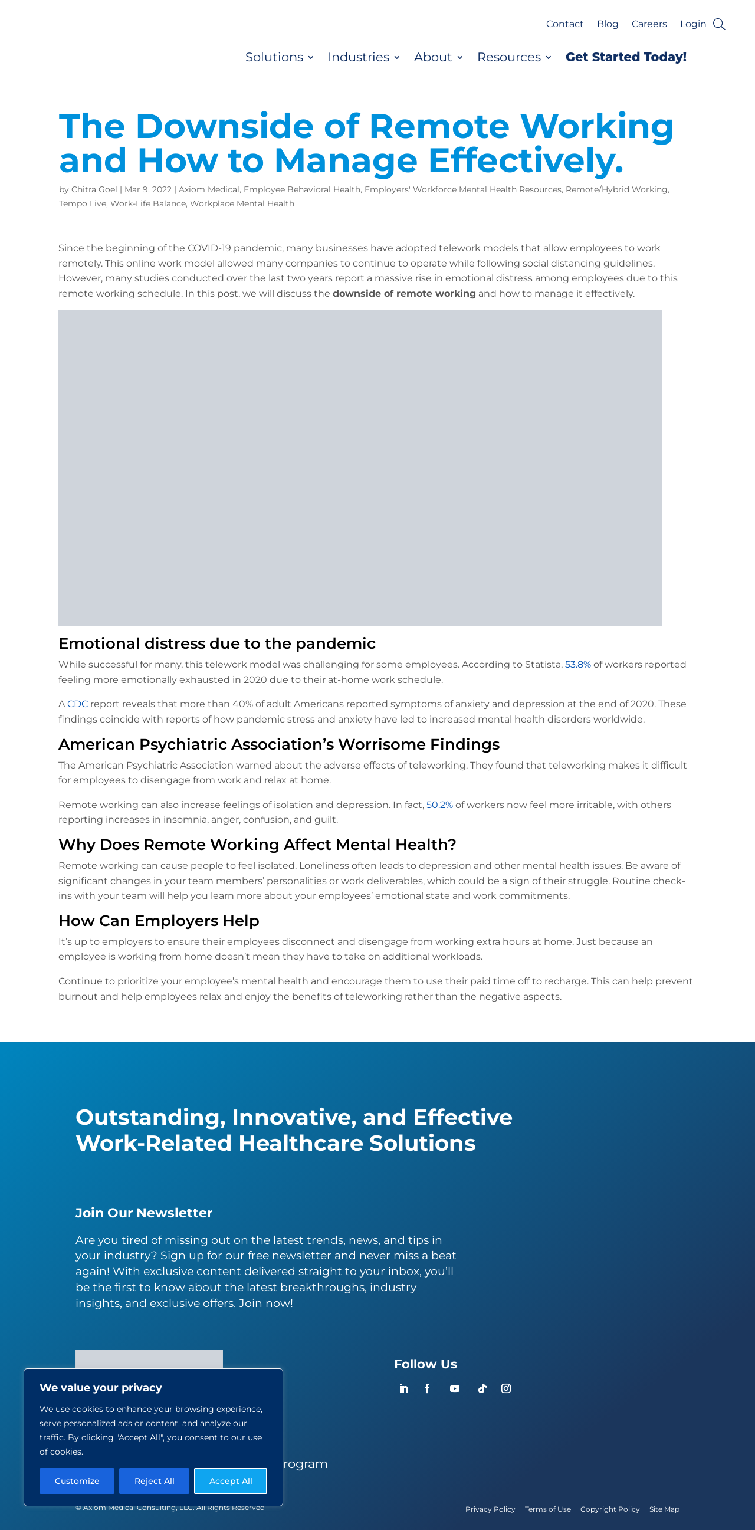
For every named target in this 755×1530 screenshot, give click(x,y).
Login (693, 24)
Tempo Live (82, 203)
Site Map (664, 1509)
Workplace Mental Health (242, 203)
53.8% (578, 664)
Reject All (154, 1481)
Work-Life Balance (148, 203)
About (433, 57)
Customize (77, 1481)
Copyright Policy (610, 1509)
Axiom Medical (209, 189)
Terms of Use (548, 1509)
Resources (509, 57)
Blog (608, 24)
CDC (77, 704)
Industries (358, 57)
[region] (153, 1437)
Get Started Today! (626, 57)
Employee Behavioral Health (302, 189)
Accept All (230, 1481)
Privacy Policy (490, 1509)
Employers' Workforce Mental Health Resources (463, 189)
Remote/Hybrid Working (617, 189)
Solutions (274, 57)
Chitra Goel (94, 189)
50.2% (438, 804)
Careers (649, 24)
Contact (565, 24)
